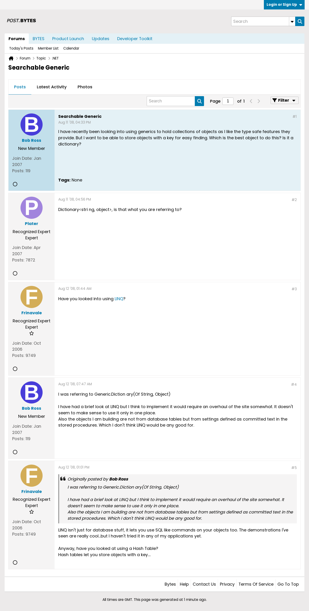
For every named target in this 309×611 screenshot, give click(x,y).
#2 (294, 199)
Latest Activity (52, 87)
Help (184, 584)
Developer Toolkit (134, 39)
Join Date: (22, 158)
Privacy (227, 584)
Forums (17, 39)
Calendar (71, 48)
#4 (294, 384)
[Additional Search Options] (292, 21)
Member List (48, 48)
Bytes (170, 584)
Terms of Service (256, 584)
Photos (85, 87)
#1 (294, 116)
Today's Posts (21, 48)
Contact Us (204, 584)
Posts (20, 87)
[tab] (20, 87)
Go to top (288, 584)
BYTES (38, 39)
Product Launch (68, 39)
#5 (294, 467)
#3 (294, 289)
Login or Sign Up (284, 4)
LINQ (119, 299)
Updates (100, 39)
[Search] (263, 21)
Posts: (18, 171)
